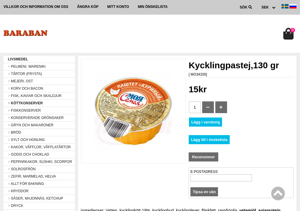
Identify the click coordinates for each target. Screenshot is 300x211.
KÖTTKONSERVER (25, 103)
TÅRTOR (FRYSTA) (25, 74)
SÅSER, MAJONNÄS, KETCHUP (35, 198)
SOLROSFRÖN (21, 169)
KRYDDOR (18, 191)
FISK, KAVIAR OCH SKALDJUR (35, 96)
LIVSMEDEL (18, 59)
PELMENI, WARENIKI (27, 66)
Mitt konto (118, 7)
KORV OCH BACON (25, 88)
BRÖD (14, 132)
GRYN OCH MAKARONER (30, 125)
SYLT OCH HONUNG (26, 140)
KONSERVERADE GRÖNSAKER (36, 118)
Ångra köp (87, 7)
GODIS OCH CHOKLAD (28, 154)
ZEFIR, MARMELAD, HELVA (32, 176)
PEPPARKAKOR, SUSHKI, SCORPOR (40, 162)
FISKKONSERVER (24, 110)
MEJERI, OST (20, 81)
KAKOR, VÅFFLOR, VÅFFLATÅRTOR (39, 147)
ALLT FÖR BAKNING (26, 184)
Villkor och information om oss (36, 7)
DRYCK (15, 206)
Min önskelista (153, 7)
